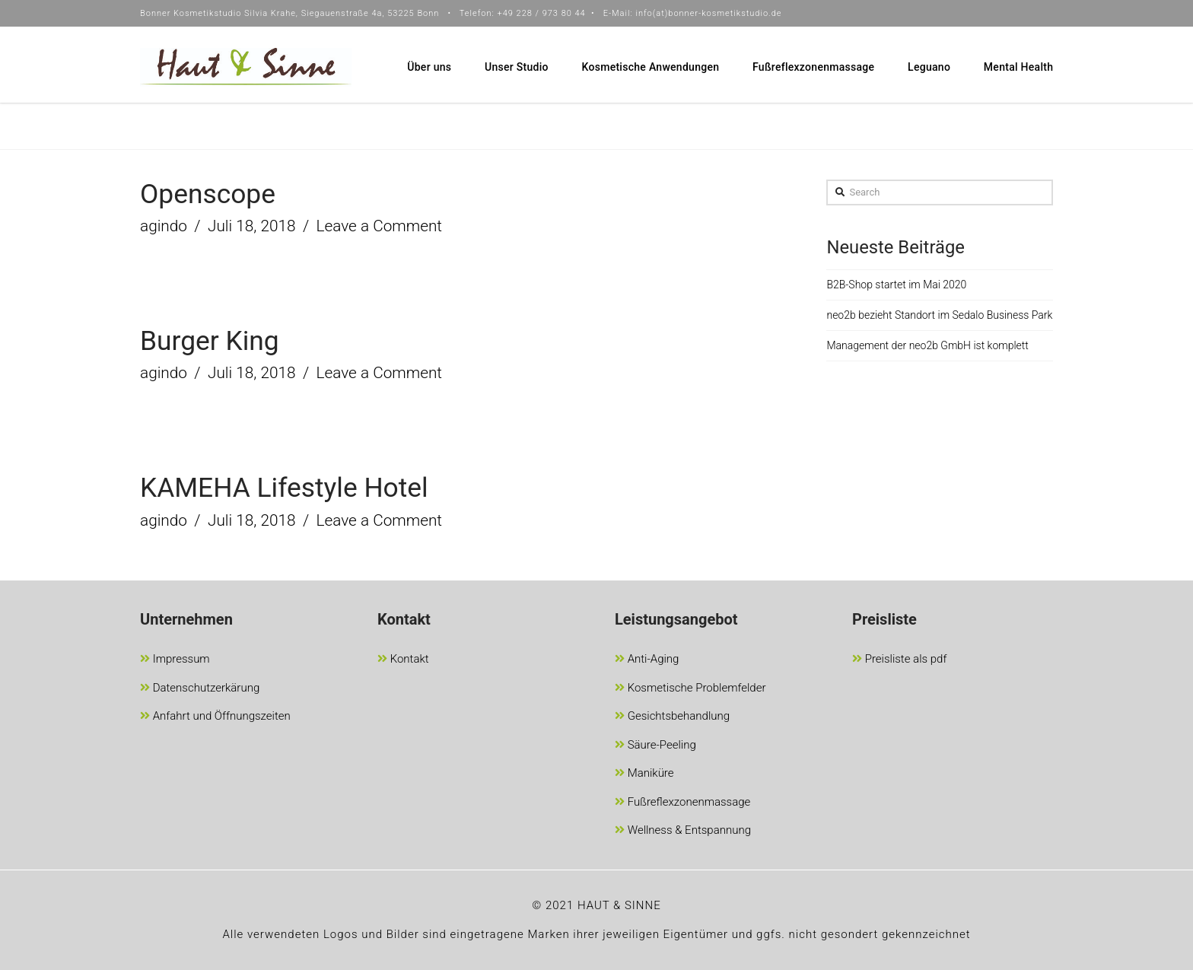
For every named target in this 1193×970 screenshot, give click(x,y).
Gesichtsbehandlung (672, 717)
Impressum (175, 660)
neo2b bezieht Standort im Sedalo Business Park (939, 315)
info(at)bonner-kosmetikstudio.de (708, 13)
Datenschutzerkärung (199, 689)
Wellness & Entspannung (683, 831)
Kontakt (403, 660)
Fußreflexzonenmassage (682, 803)
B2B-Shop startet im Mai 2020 (896, 284)
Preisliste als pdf (899, 660)
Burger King (209, 341)
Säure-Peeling (655, 746)
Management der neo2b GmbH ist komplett (927, 345)
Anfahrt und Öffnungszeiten (215, 717)
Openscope (207, 194)
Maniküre (644, 774)
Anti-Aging (647, 660)
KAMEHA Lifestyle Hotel (284, 488)
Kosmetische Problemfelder (690, 689)
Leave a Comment (380, 226)
